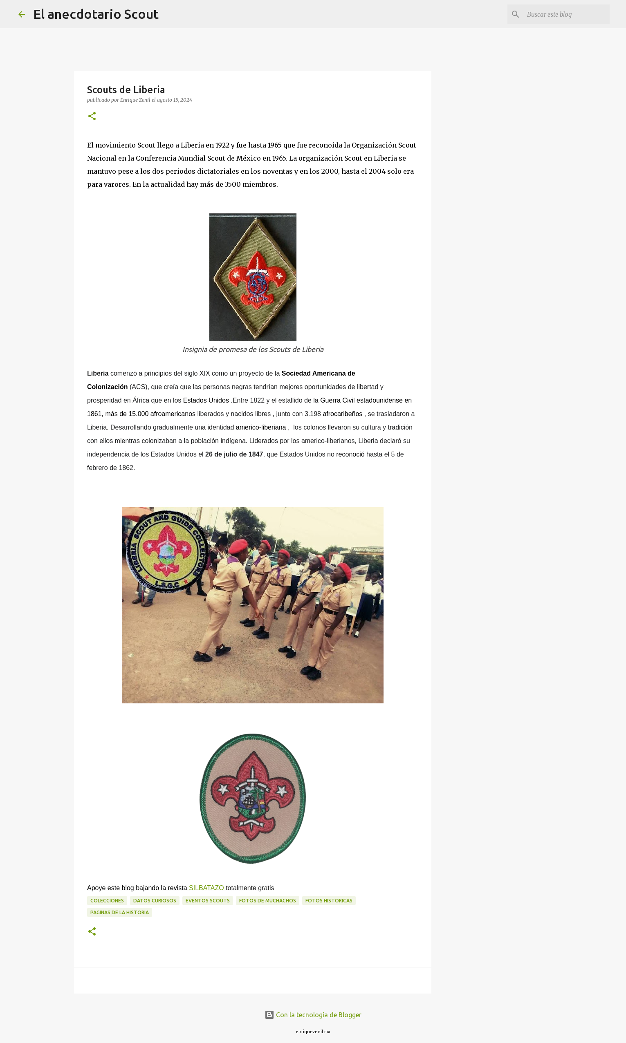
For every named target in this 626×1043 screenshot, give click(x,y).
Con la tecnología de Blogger (313, 1014)
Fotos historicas (328, 900)
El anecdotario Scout (96, 14)
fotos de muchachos (267, 900)
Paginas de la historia (119, 912)
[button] (92, 116)
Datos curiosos (154, 900)
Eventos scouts (208, 900)
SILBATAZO (206, 887)
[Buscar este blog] (567, 14)
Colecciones (107, 900)
